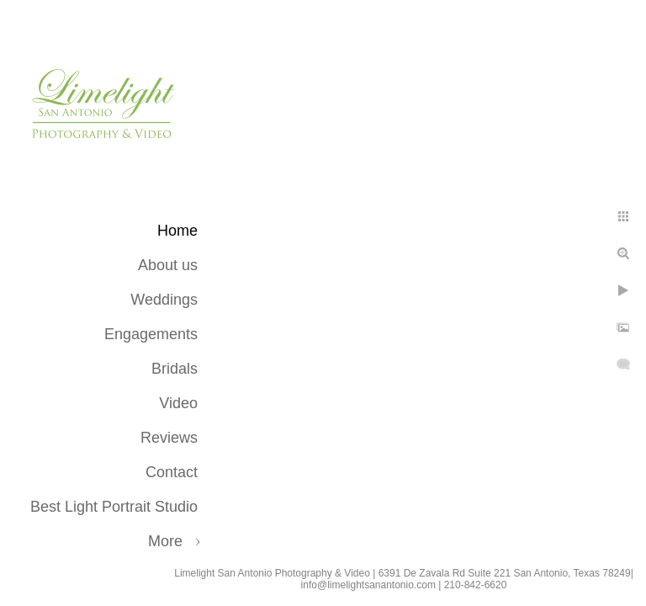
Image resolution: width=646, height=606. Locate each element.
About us (168, 265)
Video (178, 403)
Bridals (174, 368)
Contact (172, 472)
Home (177, 230)
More (165, 541)
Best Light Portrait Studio (114, 506)
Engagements (151, 334)
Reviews (169, 437)
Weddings (164, 299)
